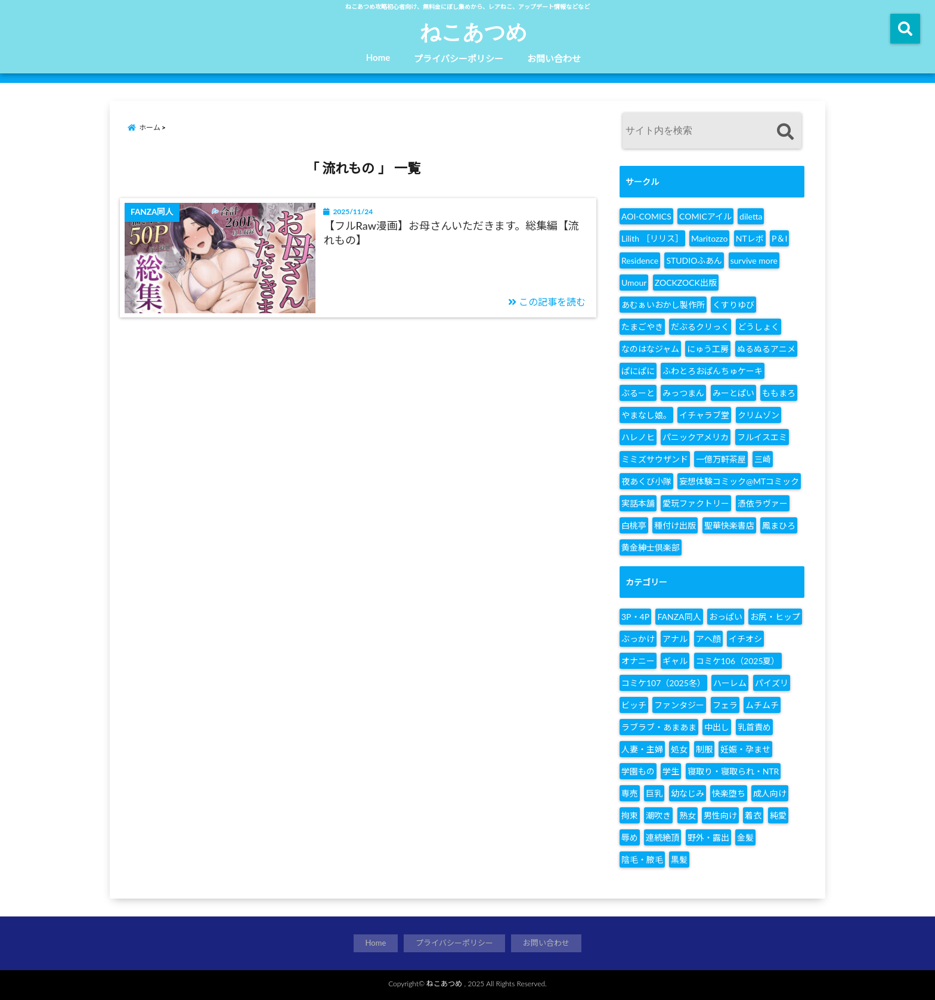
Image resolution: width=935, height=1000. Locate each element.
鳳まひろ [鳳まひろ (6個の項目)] (778, 525)
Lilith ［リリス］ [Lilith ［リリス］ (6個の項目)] (652, 238)
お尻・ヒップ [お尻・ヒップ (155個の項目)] (775, 617)
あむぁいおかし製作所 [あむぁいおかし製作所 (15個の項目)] (663, 305)
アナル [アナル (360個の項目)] (675, 639)
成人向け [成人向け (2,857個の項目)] (770, 793)
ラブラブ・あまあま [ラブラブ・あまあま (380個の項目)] (658, 727)
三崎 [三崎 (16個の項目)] (762, 459)
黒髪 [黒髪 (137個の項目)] (679, 859)
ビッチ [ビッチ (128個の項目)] (633, 705)
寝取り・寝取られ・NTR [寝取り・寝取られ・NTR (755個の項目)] (733, 771)
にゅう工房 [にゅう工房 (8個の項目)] (708, 349)
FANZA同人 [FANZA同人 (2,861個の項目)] (679, 617)
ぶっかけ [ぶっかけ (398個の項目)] (638, 639)
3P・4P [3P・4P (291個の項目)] (635, 617)
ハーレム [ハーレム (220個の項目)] (730, 683)
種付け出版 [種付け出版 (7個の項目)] (675, 525)
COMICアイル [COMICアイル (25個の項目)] (705, 216)
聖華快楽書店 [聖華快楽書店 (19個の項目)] (729, 525)
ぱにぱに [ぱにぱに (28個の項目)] (638, 371)
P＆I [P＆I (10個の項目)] (779, 238)
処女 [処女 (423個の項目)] (679, 749)
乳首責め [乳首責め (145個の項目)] (754, 727)
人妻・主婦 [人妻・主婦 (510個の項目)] (642, 749)
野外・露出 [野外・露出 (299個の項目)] (708, 837)
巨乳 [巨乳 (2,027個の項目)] (654, 793)
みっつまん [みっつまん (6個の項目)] (683, 393)
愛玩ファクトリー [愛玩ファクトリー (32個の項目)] (695, 503)
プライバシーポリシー (458, 58)
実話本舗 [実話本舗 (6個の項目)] (638, 503)
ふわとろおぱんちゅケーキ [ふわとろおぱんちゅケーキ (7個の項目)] (712, 371)
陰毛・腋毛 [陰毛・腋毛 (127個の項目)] (642, 859)
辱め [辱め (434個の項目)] (629, 837)
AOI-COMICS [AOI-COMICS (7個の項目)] (646, 216)
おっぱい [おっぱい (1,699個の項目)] (725, 617)
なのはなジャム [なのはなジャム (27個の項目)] (650, 349)
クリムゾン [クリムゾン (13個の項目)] (758, 415)
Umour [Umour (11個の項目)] (633, 282)
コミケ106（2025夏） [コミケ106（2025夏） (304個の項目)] (738, 661)
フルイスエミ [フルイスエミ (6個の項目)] (762, 437)
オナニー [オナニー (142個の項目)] (638, 661)
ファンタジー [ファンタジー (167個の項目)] (679, 705)
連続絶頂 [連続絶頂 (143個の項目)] (662, 837)
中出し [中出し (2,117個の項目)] (716, 727)
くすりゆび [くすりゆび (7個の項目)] (733, 305)
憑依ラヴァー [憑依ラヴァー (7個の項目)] (763, 503)
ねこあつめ (473, 31)
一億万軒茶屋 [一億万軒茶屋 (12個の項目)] (721, 459)
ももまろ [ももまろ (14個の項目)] (778, 393)
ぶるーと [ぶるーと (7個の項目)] (638, 393)
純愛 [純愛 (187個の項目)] (778, 815)
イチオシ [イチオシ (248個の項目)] (745, 639)
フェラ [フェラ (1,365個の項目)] (725, 705)
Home (378, 57)
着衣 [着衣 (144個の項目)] (753, 815)
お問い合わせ (554, 58)
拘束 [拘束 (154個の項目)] (629, 815)
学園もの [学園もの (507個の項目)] (638, 771)
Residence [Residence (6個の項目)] (639, 260)
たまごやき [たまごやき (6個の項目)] (642, 327)
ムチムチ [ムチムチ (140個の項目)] (762, 705)
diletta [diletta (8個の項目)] (750, 216)
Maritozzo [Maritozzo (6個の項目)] (709, 238)
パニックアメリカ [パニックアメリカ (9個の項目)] (695, 437)
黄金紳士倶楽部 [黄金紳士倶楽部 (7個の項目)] (650, 547)
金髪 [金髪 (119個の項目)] (745, 837)
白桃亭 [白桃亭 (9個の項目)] (633, 525)
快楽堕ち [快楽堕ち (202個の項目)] (728, 793)
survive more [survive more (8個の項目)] (754, 260)
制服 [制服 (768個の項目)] (704, 749)
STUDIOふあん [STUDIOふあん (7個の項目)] (694, 260)
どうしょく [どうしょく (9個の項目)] (758, 327)
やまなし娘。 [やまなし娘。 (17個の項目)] (646, 415)
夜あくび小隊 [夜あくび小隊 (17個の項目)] (646, 481)
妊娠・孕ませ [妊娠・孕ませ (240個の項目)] (745, 749)
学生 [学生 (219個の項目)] (670, 771)
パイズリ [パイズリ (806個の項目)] (771, 683)
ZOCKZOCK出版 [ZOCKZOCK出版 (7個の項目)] (686, 282)
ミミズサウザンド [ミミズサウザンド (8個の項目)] (654, 459)
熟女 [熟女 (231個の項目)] (687, 815)
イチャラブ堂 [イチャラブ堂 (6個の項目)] (704, 415)
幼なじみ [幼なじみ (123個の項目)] (687, 793)
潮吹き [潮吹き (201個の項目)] (658, 815)
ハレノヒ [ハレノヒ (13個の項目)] (638, 437)
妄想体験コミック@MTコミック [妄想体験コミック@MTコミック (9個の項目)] (739, 481)
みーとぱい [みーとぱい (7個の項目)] (733, 393)
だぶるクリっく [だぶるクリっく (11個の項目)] (700, 327)
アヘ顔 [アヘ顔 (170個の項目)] (708, 639)
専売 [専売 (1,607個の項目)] (629, 793)
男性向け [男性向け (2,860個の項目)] (720, 815)
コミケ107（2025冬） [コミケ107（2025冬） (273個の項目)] (663, 683)
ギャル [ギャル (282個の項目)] (675, 661)
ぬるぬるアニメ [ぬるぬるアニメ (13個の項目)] (766, 349)
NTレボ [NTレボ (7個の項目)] (750, 238)
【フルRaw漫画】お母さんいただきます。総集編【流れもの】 (451, 232)
